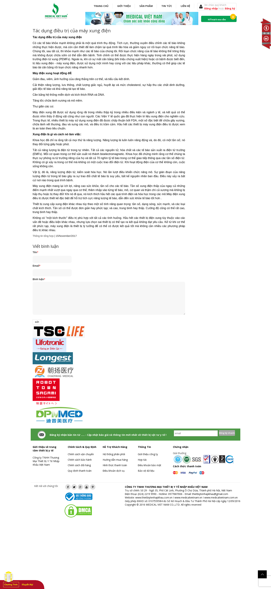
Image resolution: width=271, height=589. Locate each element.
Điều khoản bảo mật (149, 465)
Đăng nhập (211, 8)
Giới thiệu (124, 6)
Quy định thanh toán (80, 470)
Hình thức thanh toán (115, 465)
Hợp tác (142, 459)
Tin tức (166, 6)
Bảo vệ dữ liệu (146, 470)
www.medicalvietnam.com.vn (221, 497)
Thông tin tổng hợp (43, 235)
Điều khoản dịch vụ (114, 470)
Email (36, 265)
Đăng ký (230, 8)
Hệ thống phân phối (114, 454)
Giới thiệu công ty (148, 454)
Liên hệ (185, 6)
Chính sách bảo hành (80, 459)
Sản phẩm (146, 6)
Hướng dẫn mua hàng (115, 459)
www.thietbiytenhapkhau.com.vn (153, 497)
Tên (35, 252)
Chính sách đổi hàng (79, 465)
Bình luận (39, 279)
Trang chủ (101, 6)
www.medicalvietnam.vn (188, 497)
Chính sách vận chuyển (81, 454)
